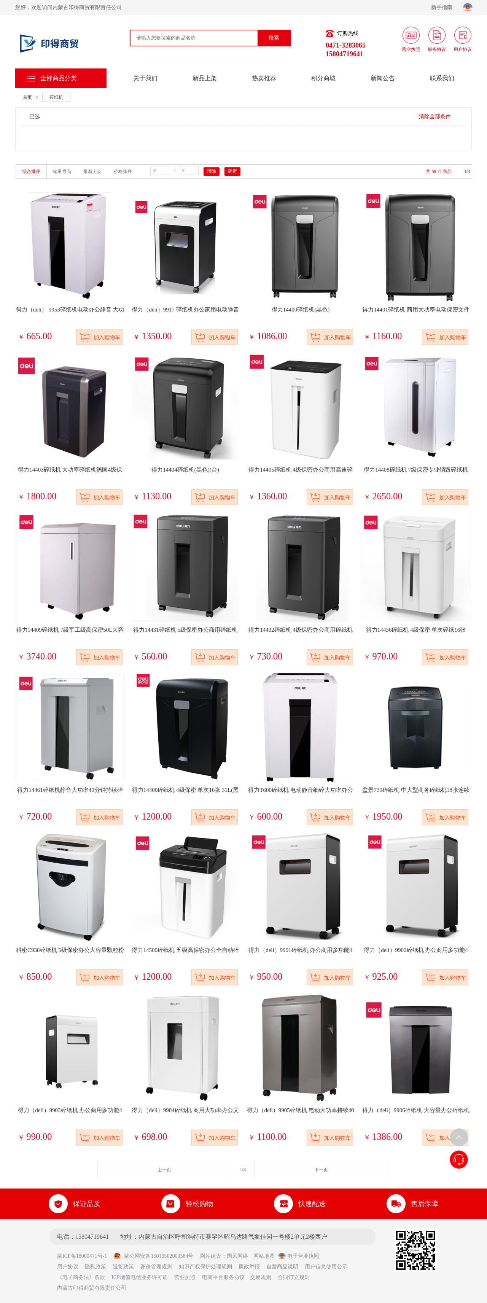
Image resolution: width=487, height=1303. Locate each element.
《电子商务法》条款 (81, 1277)
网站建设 (210, 1256)
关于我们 (145, 78)
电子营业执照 (298, 1256)
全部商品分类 (58, 78)
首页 (27, 97)
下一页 (321, 1170)
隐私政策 (95, 1267)
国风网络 (237, 1256)
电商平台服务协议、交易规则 (236, 1277)
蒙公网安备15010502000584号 (153, 1256)
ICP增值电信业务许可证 (139, 1277)
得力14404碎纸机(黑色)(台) (185, 470)
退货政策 (123, 1267)
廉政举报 (249, 1267)
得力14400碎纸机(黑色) (301, 310)
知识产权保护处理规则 (205, 1267)
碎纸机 (56, 97)
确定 (232, 171)
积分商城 (323, 78)
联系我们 (442, 78)
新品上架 (205, 78)
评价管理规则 (156, 1267)
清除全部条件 (435, 116)
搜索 (274, 38)
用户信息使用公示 (326, 1267)
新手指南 (444, 7)
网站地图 (264, 1256)
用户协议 (67, 1267)
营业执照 (185, 1277)
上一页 (164, 1170)
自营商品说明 (282, 1267)
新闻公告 (383, 78)
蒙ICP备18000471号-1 (84, 1256)
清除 (211, 171)
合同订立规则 (294, 1277)
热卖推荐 (264, 78)
